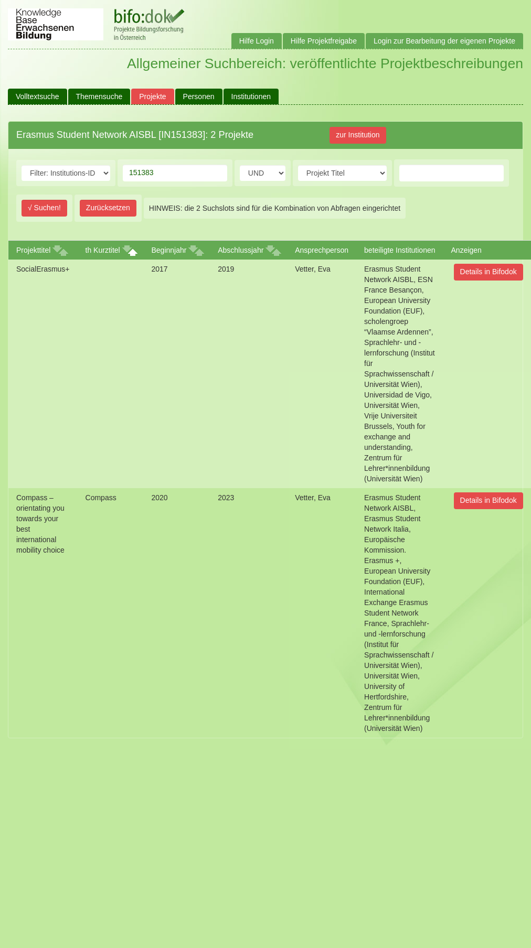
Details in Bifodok (488, 271)
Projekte (152, 96)
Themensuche (99, 96)
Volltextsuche (37, 96)
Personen (199, 96)
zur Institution (357, 135)
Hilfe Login (256, 41)
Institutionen (251, 96)
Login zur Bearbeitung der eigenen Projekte (444, 41)
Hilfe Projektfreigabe (324, 41)
